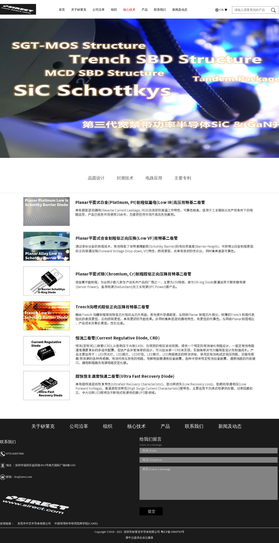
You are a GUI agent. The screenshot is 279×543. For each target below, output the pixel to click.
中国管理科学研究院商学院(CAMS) (76, 523)
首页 (62, 9)
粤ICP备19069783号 (172, 531)
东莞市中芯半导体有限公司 (34, 523)
